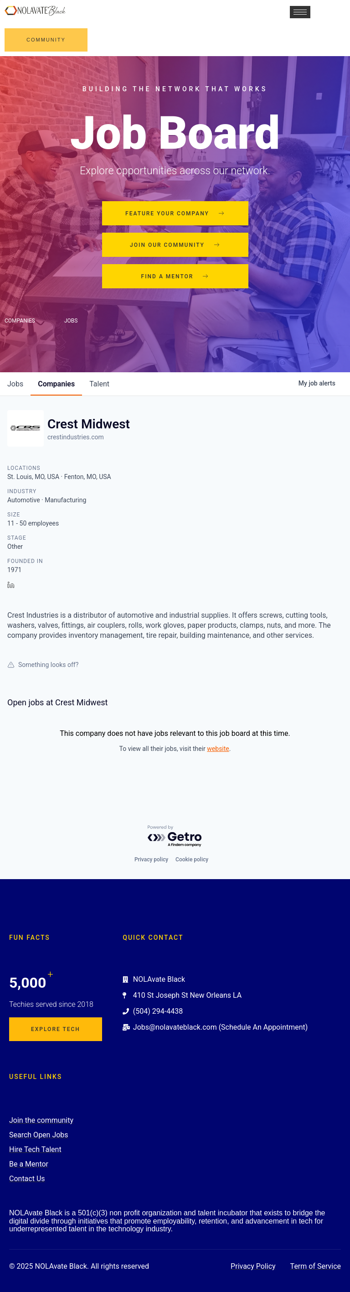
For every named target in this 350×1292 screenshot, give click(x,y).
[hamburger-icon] (300, 12)
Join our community (175, 245)
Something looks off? (42, 664)
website (218, 748)
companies (56, 384)
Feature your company (175, 213)
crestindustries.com (75, 437)
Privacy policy (151, 859)
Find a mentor (175, 276)
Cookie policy (191, 859)
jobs (15, 384)
